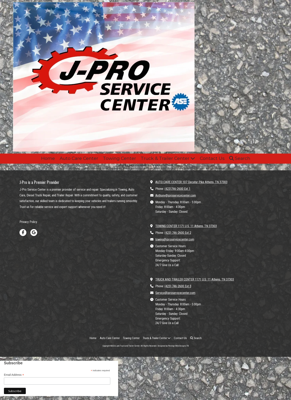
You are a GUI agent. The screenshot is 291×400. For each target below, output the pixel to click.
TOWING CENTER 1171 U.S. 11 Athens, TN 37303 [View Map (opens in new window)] (186, 226)
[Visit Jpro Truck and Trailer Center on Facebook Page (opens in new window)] (22, 232)
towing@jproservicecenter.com (174, 239)
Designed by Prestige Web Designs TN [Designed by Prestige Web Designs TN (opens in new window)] (173, 346)
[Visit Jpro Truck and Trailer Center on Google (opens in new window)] (33, 232)
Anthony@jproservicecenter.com (175, 195)
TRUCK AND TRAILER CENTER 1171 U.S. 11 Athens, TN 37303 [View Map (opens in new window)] (194, 279)
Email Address (14, 375)
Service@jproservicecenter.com (175, 293)
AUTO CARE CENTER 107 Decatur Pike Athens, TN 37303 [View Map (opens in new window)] (191, 182)
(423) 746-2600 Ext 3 (178, 286)
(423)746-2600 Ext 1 (177, 189)
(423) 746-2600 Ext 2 (178, 233)
